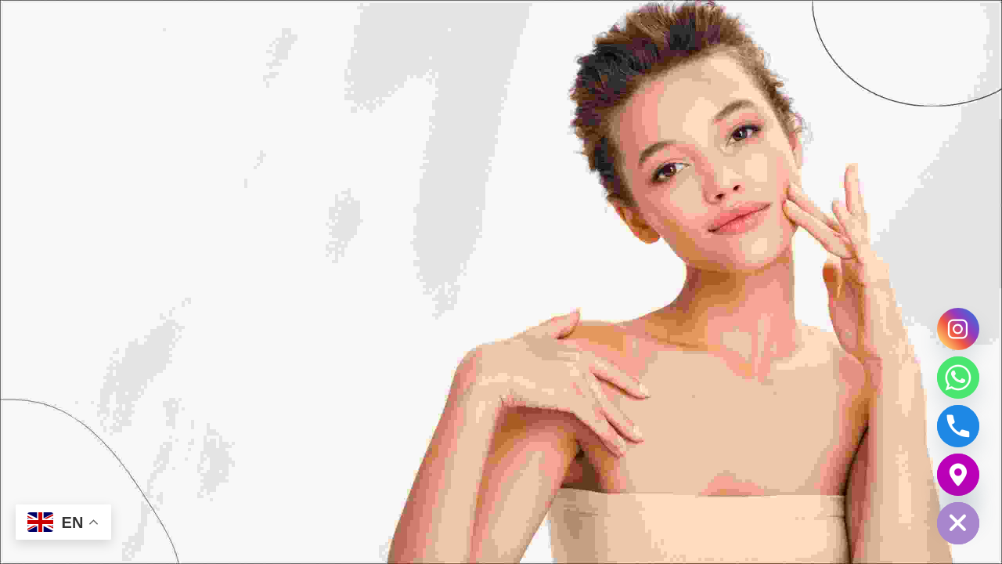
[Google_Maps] (958, 475)
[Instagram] (958, 329)
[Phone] (958, 426)
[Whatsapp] (958, 377)
